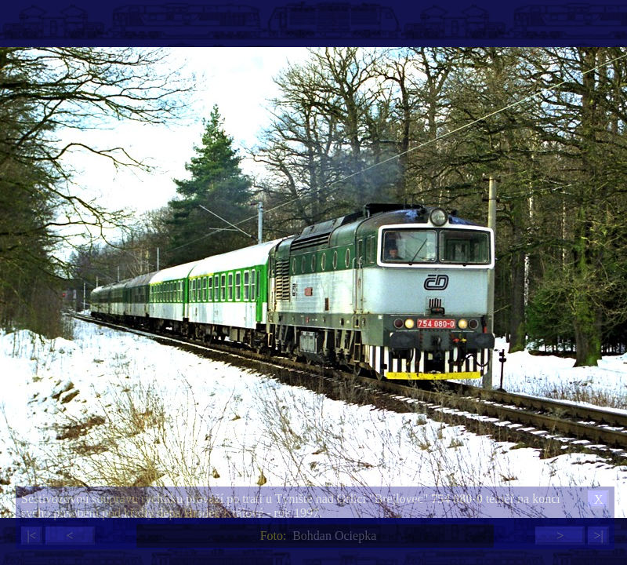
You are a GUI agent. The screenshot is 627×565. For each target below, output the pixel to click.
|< (31, 535)
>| (598, 535)
